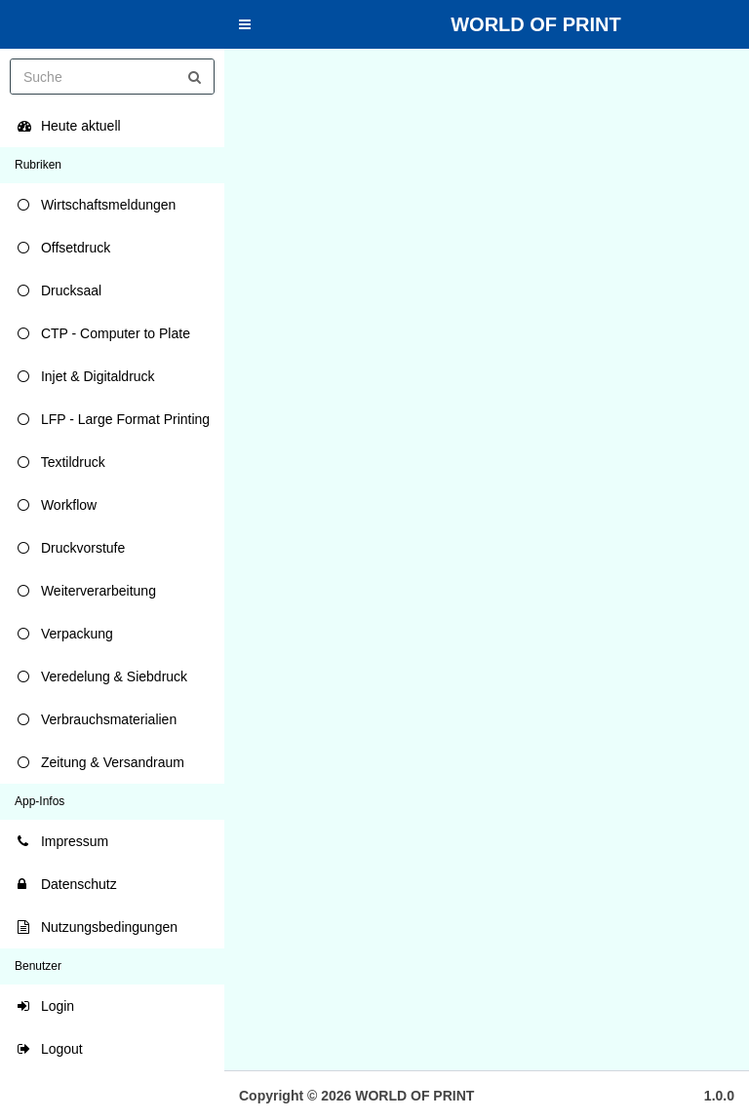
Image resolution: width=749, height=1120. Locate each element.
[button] (244, 24)
